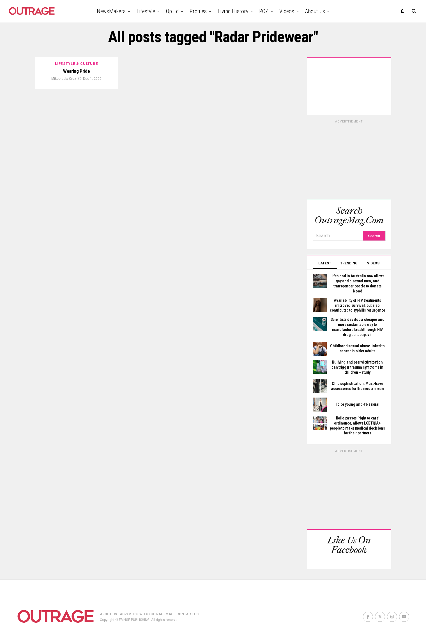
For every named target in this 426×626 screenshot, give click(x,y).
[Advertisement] (349, 159)
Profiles (198, 11)
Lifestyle (146, 11)
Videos (286, 11)
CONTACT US (187, 598)
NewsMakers (111, 11)
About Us (315, 11)
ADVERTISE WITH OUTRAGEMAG (147, 598)
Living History (233, 11)
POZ (263, 11)
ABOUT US (108, 598)
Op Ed (172, 11)
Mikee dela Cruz (63, 79)
